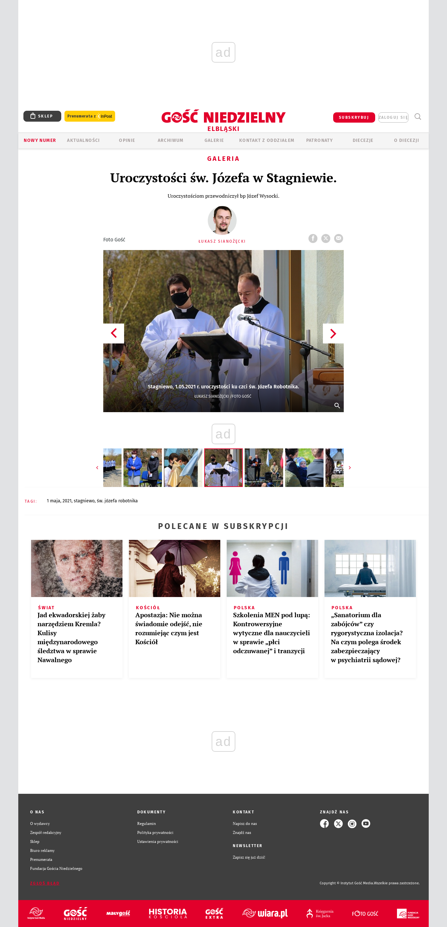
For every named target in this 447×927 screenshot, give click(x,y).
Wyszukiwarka (418, 117)
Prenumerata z (89, 116)
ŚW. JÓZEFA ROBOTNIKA (117, 501)
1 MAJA (53, 501)
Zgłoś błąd (45, 883)
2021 (67, 501)
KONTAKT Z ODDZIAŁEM (267, 140)
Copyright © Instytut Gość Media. (347, 883)
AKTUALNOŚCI (83, 140)
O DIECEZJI (406, 140)
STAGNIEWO (84, 501)
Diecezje (363, 140)
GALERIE (214, 140)
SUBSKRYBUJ (354, 117)
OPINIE (127, 140)
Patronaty (319, 140)
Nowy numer (40, 140)
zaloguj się (393, 117)
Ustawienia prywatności (157, 841)
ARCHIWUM (171, 140)
